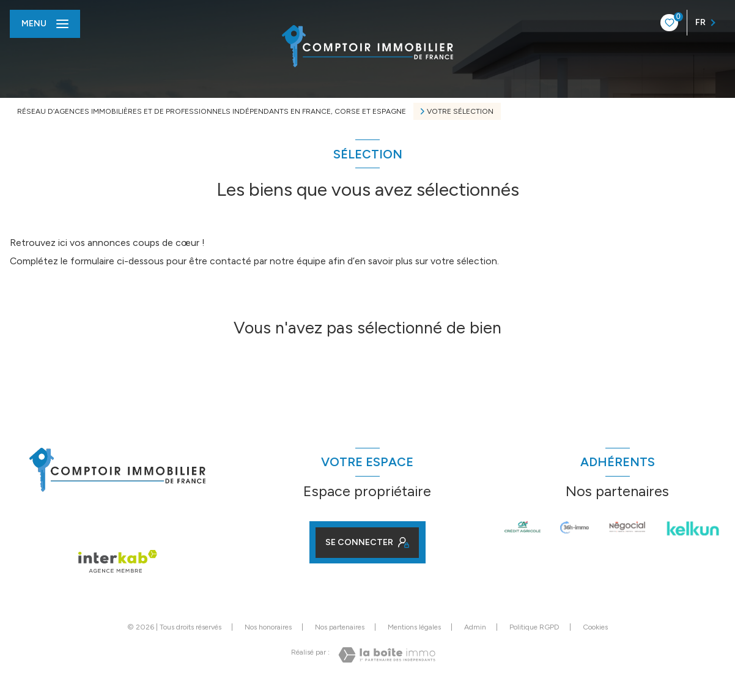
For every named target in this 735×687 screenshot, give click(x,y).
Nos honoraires (268, 627)
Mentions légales (414, 627)
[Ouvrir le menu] (45, 24)
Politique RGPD (534, 627)
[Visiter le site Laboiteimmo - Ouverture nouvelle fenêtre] (387, 655)
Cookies (595, 627)
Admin (475, 627)
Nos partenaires (339, 627)
